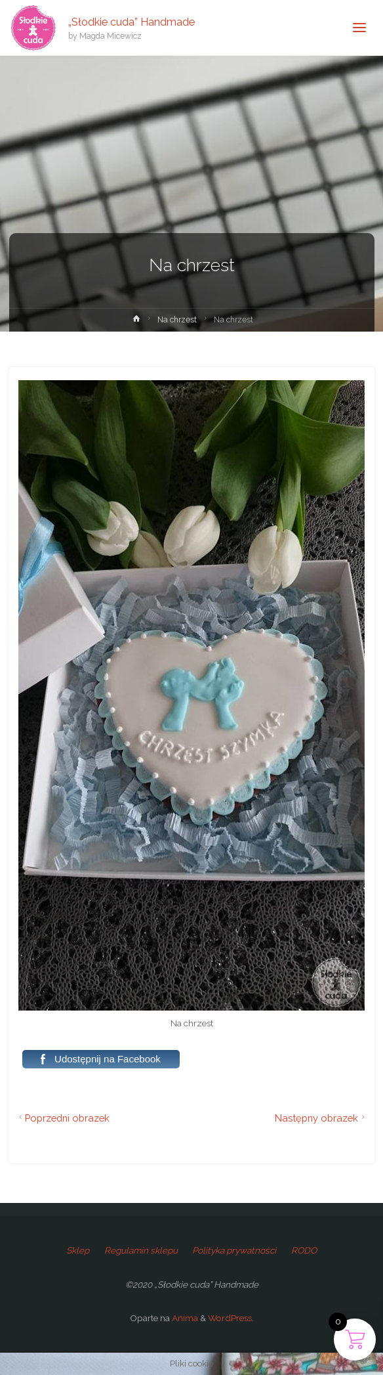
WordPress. (231, 1318)
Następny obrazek (321, 1118)
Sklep (77, 1250)
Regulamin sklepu (141, 1250)
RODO (304, 1250)
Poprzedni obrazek (63, 1118)
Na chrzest (177, 319)
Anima (184, 1318)
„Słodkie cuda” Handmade (131, 21)
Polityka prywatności (234, 1250)
